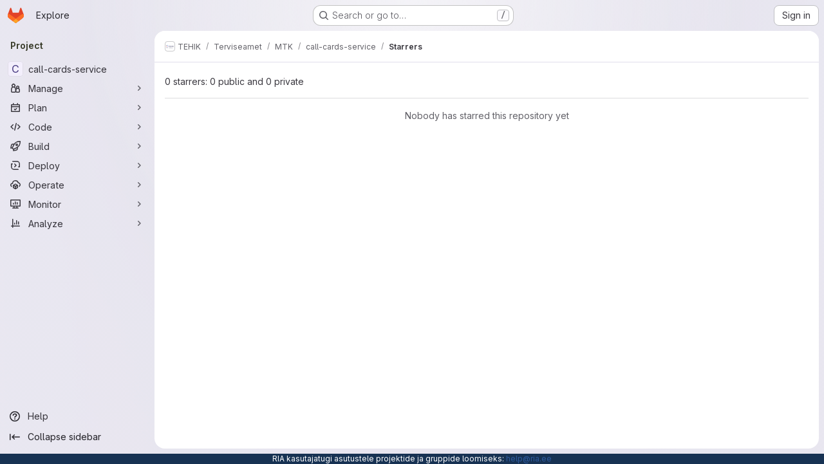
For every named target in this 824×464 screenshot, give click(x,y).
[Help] (77, 416)
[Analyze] (77, 223)
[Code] (77, 127)
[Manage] (77, 88)
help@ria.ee (529, 458)
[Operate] (77, 185)
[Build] (77, 146)
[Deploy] (77, 165)
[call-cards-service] (77, 69)
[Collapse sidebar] (77, 437)
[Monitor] (77, 204)
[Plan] (77, 107)
